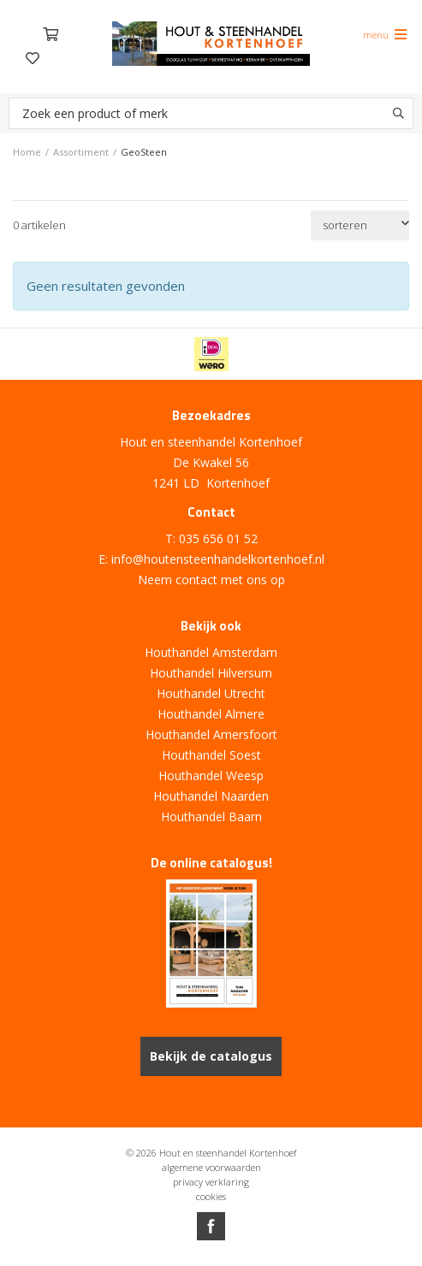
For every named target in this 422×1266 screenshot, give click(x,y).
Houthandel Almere (211, 714)
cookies (211, 1196)
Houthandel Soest (211, 755)
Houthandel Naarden (211, 796)
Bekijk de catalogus (211, 1056)
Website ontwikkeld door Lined (211, 1258)
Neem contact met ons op (211, 579)
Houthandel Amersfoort (211, 734)
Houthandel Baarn (211, 816)
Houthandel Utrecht (211, 693)
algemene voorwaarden (211, 1167)
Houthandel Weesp (211, 775)
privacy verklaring (211, 1181)
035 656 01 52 (218, 538)
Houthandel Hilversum (211, 673)
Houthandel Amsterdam (211, 652)
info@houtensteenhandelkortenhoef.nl (217, 559)
